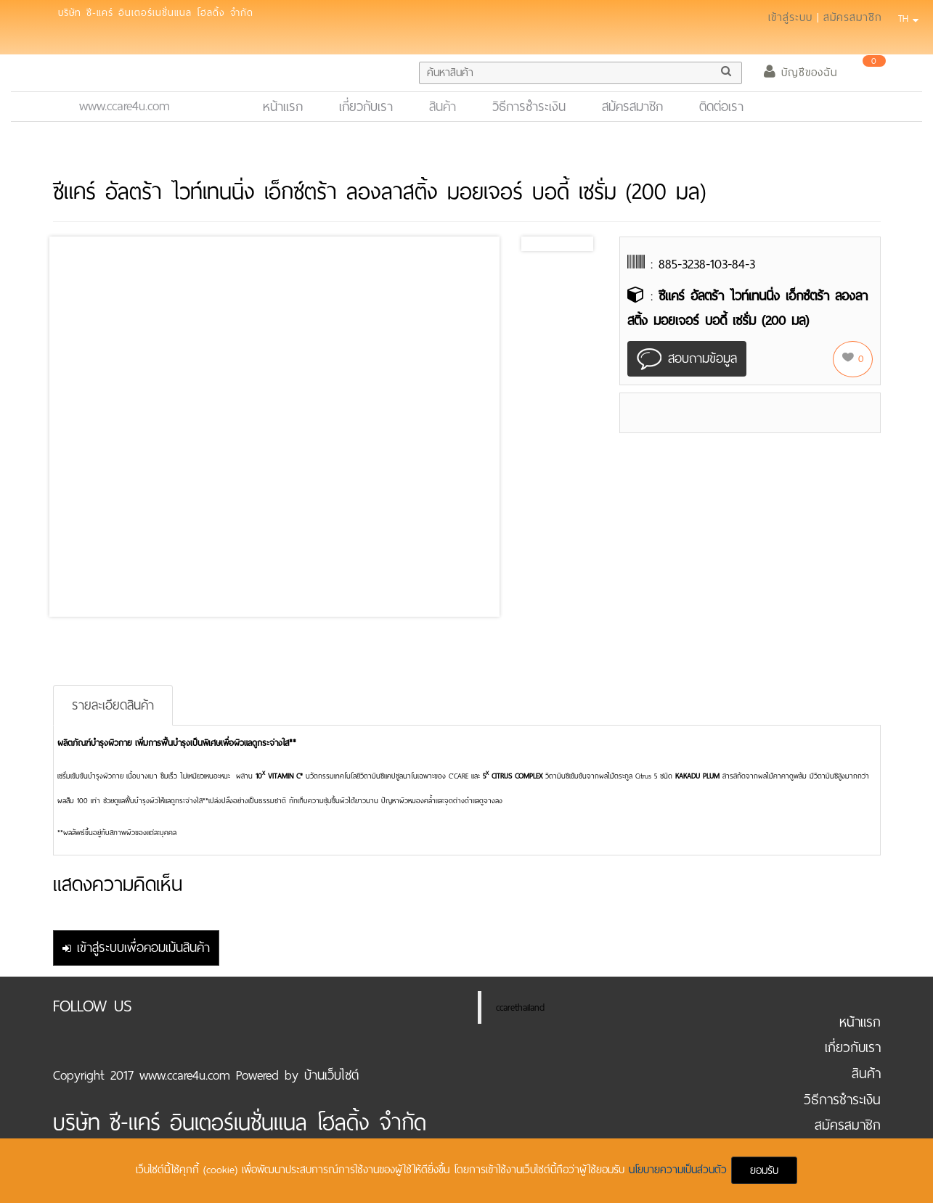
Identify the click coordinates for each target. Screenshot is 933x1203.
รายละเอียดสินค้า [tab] (113, 705)
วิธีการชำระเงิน (529, 106)
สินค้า (442, 106)
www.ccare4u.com (124, 106)
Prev (543, 243)
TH (906, 18)
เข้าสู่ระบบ (790, 17)
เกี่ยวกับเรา (366, 106)
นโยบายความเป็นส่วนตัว (680, 1169)
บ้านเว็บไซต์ (331, 1075)
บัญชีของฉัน (800, 72)
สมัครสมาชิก (852, 17)
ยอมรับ (764, 1170)
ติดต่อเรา (721, 106)
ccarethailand (520, 1007)
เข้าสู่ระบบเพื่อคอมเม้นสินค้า (136, 947)
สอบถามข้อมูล (687, 359)
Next (578, 243)
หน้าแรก (289, 106)
